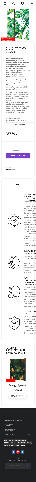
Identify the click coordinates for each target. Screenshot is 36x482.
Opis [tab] (18, 185)
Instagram (22, 452)
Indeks (8, 167)
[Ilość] (16, 148)
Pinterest (18, 452)
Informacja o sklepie (13, 420)
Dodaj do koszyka (18, 155)
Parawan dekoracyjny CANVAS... (18, 386)
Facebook (13, 452)
